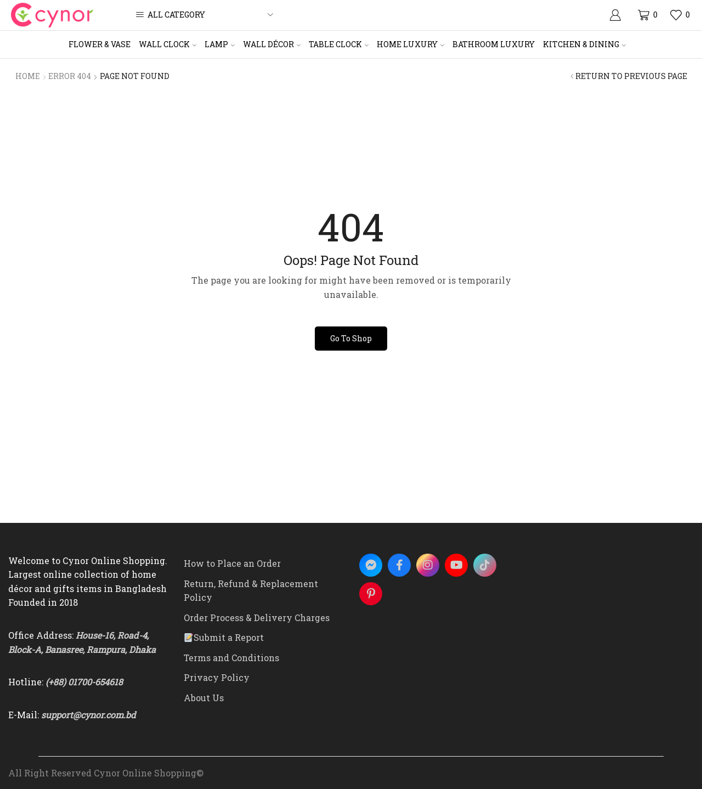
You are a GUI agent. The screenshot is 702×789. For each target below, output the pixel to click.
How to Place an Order (232, 563)
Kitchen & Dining (584, 44)
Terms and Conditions (232, 657)
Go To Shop (351, 338)
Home (27, 76)
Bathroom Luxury (493, 44)
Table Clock (339, 44)
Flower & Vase (100, 44)
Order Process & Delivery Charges (257, 617)
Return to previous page (631, 76)
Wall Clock (167, 44)
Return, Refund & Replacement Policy (251, 591)
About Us (204, 697)
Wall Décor (272, 44)
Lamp (220, 44)
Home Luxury (410, 44)
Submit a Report (224, 637)
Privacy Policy (217, 677)
